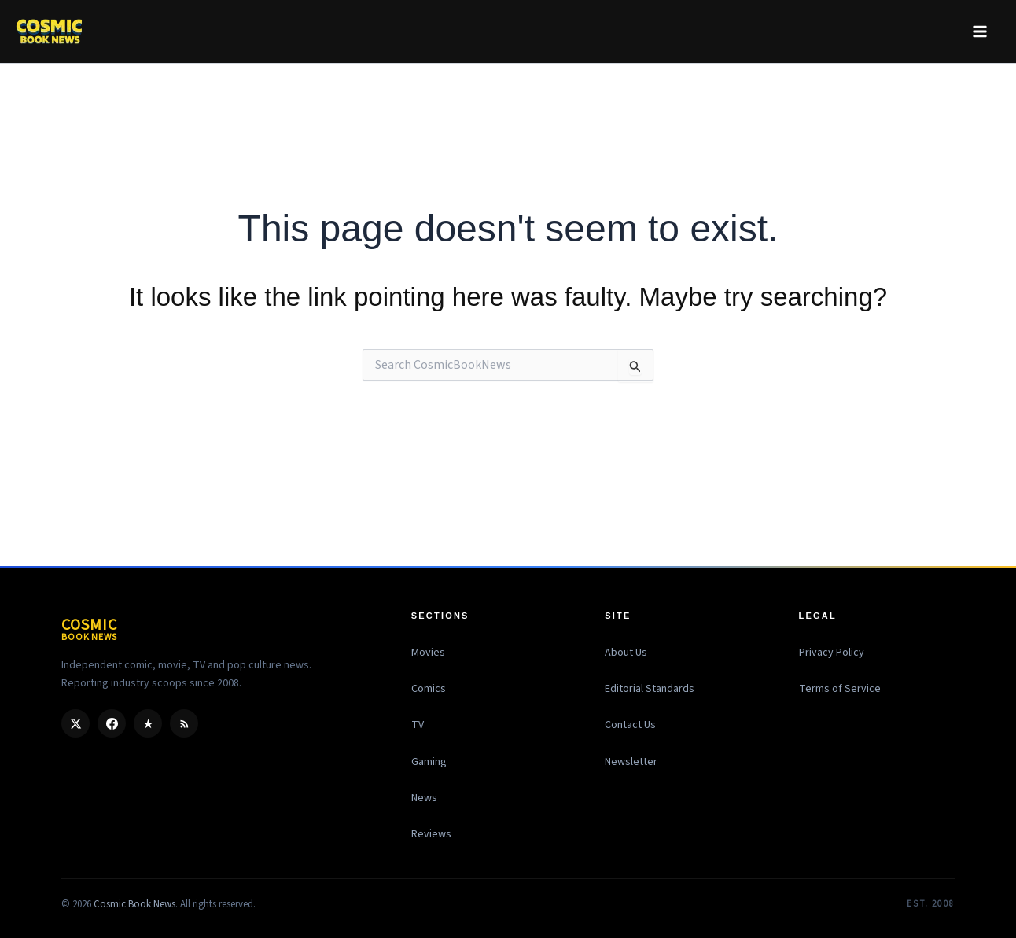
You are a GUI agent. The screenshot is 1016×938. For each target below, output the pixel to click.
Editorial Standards (649, 689)
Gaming (429, 762)
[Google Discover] (148, 723)
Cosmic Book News (134, 904)
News (424, 798)
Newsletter (631, 762)
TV (417, 725)
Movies (428, 652)
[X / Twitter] (75, 723)
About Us (626, 652)
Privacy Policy (831, 652)
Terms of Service (840, 689)
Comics (428, 689)
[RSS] (184, 723)
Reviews (431, 834)
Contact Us (630, 725)
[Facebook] (112, 723)
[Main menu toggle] (979, 31)
